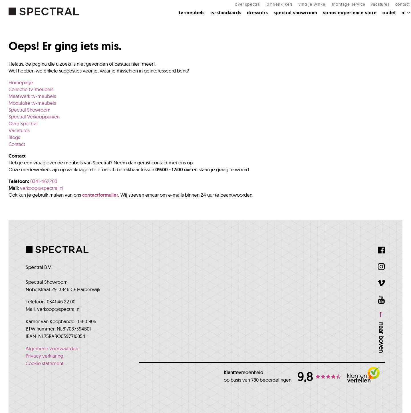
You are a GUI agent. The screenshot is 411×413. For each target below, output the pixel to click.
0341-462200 (43, 181)
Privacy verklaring (44, 356)
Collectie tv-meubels (31, 89)
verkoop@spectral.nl (41, 188)
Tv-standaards (218, 16)
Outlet (381, 16)
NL (398, 16)
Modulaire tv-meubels (32, 103)
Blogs (14, 137)
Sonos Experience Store (342, 16)
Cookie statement (44, 363)
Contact (395, 7)
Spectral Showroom (288, 16)
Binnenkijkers (272, 7)
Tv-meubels (184, 16)
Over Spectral (240, 7)
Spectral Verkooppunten (34, 117)
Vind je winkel (305, 7)
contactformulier (100, 195)
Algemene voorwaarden (52, 348)
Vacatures (372, 7)
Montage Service (341, 7)
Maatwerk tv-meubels (32, 96)
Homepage (21, 82)
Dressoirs (249, 16)
